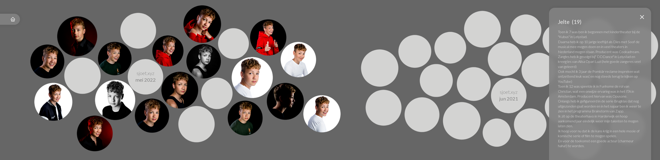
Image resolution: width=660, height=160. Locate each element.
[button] (642, 17)
